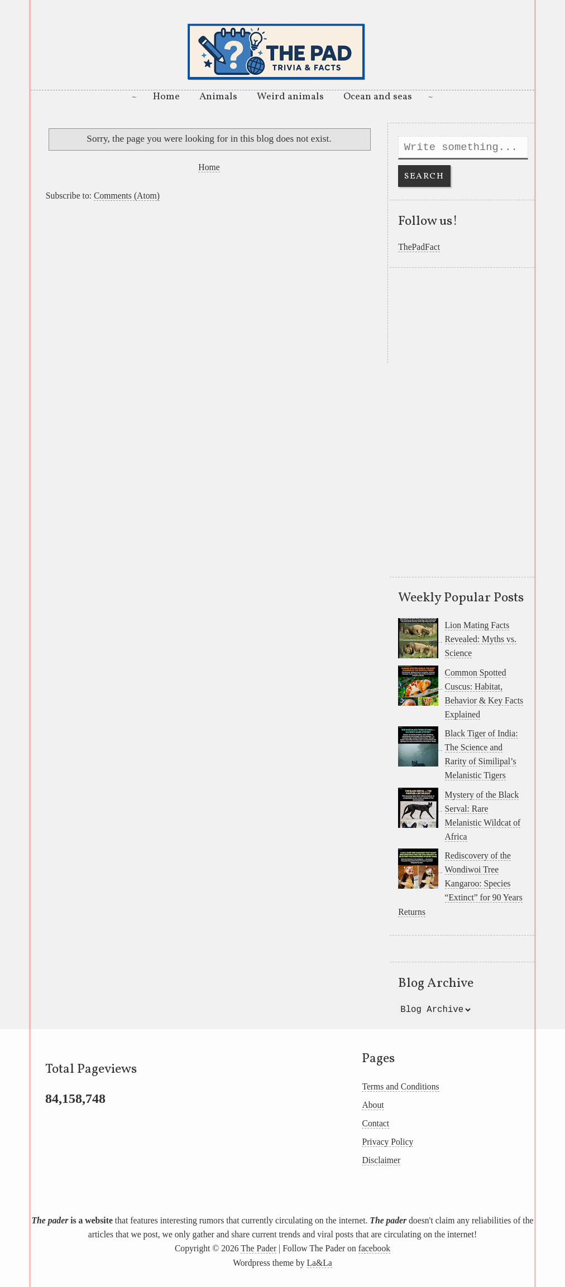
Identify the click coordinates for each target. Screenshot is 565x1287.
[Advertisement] (209, 285)
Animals (218, 97)
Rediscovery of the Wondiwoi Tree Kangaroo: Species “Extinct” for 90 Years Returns (460, 883)
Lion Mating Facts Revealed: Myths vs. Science (480, 639)
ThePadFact (419, 247)
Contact (375, 1123)
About (373, 1105)
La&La (319, 1262)
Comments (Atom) (127, 195)
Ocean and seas (377, 97)
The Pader (258, 1248)
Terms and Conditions (400, 1086)
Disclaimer (381, 1160)
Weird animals (290, 97)
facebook (374, 1248)
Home (166, 97)
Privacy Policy (387, 1141)
